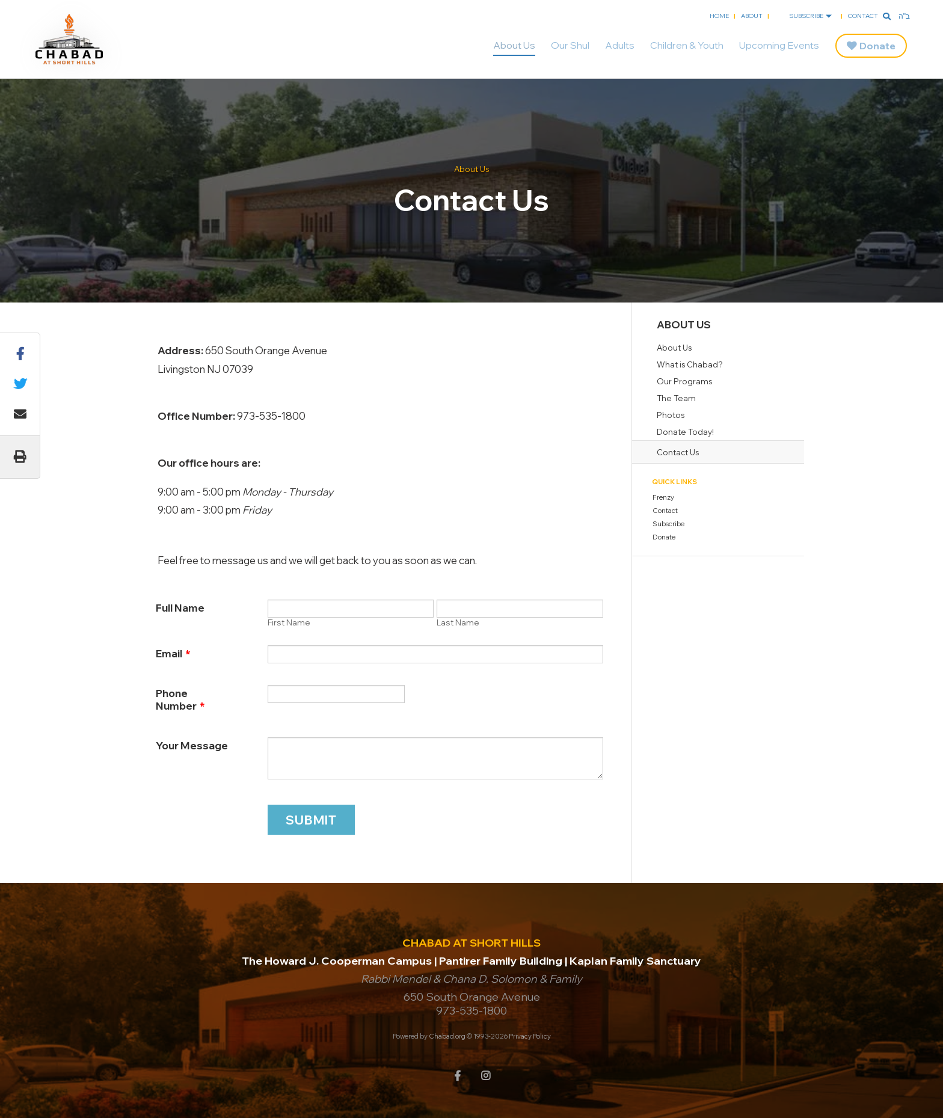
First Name (289, 622)
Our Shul (570, 45)
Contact (863, 16)
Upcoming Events (779, 45)
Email (173, 653)
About (752, 16)
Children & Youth (686, 45)
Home (719, 16)
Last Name (458, 622)
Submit (311, 820)
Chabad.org (447, 1036)
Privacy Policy (530, 1036)
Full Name (180, 607)
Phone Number (180, 699)
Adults (619, 45)
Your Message (192, 745)
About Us (514, 45)
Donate (877, 46)
